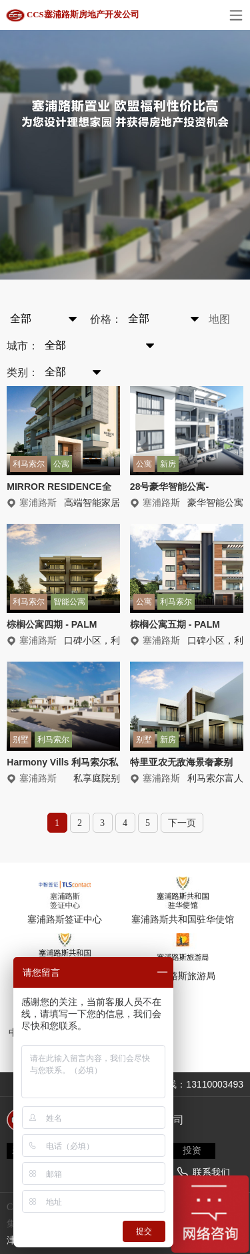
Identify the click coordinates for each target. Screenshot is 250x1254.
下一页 (182, 823)
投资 (192, 1150)
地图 (219, 319)
